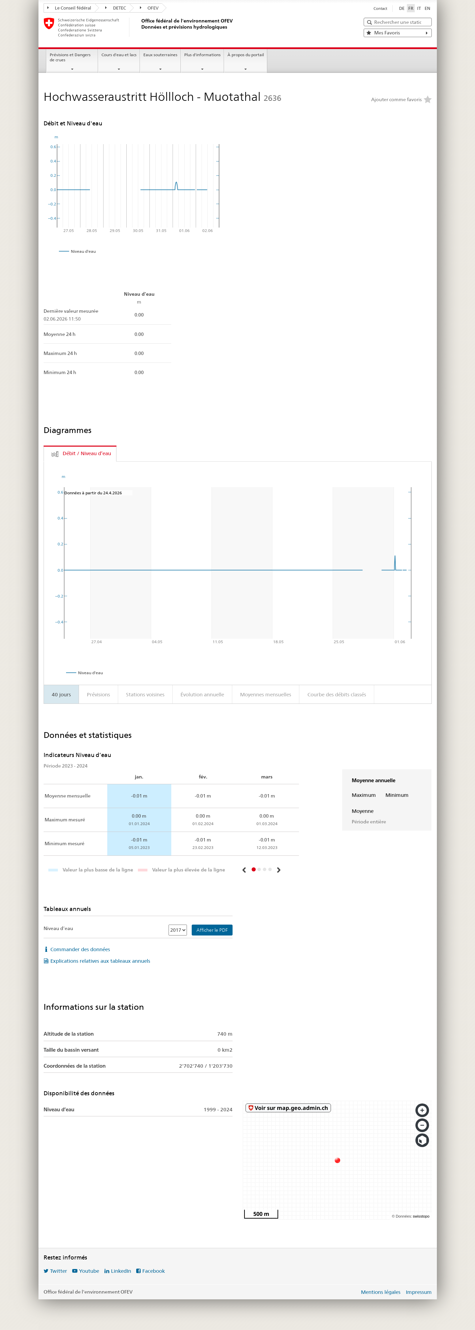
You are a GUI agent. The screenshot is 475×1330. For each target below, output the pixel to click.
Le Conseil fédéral (69, 8)
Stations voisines (145, 694)
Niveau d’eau (58, 928)
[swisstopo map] (337, 1160)
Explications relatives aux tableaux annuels (100, 961)
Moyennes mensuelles (265, 694)
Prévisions (98, 694)
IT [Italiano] (419, 8)
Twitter (58, 1271)
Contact (380, 8)
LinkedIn (121, 1271)
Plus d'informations (202, 54)
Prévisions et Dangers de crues (70, 57)
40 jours (61, 694)
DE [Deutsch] (402, 8)
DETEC (115, 8)
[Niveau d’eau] (178, 930)
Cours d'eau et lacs (119, 54)
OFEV (149, 8)
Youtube (89, 1271)
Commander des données (80, 949)
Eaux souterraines (160, 54)
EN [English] (427, 8)
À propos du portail (245, 54)
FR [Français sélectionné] (410, 8)
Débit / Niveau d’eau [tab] (87, 453)
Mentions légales (380, 1292)
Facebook (153, 1271)
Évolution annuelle (202, 694)
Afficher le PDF (212, 930)
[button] (244, 870)
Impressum (419, 1292)
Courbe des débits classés (336, 694)
